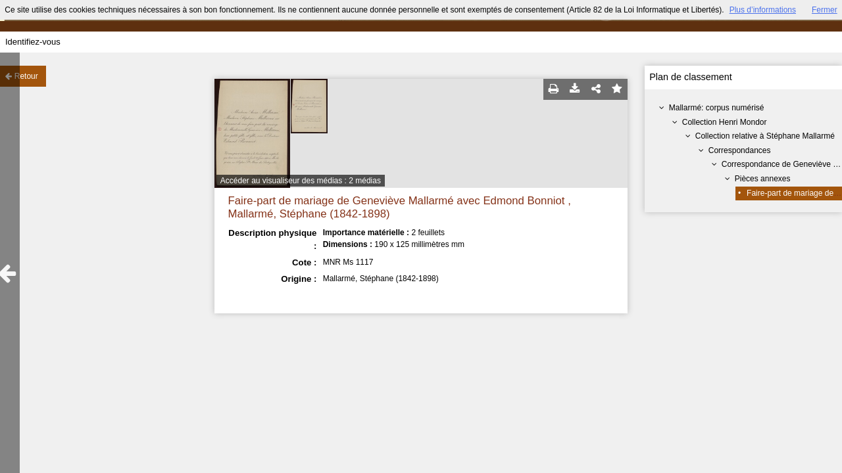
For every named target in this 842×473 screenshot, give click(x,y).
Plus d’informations (763, 9)
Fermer (824, 9)
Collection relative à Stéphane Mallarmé (765, 136)
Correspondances (739, 150)
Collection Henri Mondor (724, 122)
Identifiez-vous (33, 42)
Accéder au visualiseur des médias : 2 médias (300, 180)
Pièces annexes (763, 178)
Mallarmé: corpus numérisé (716, 107)
